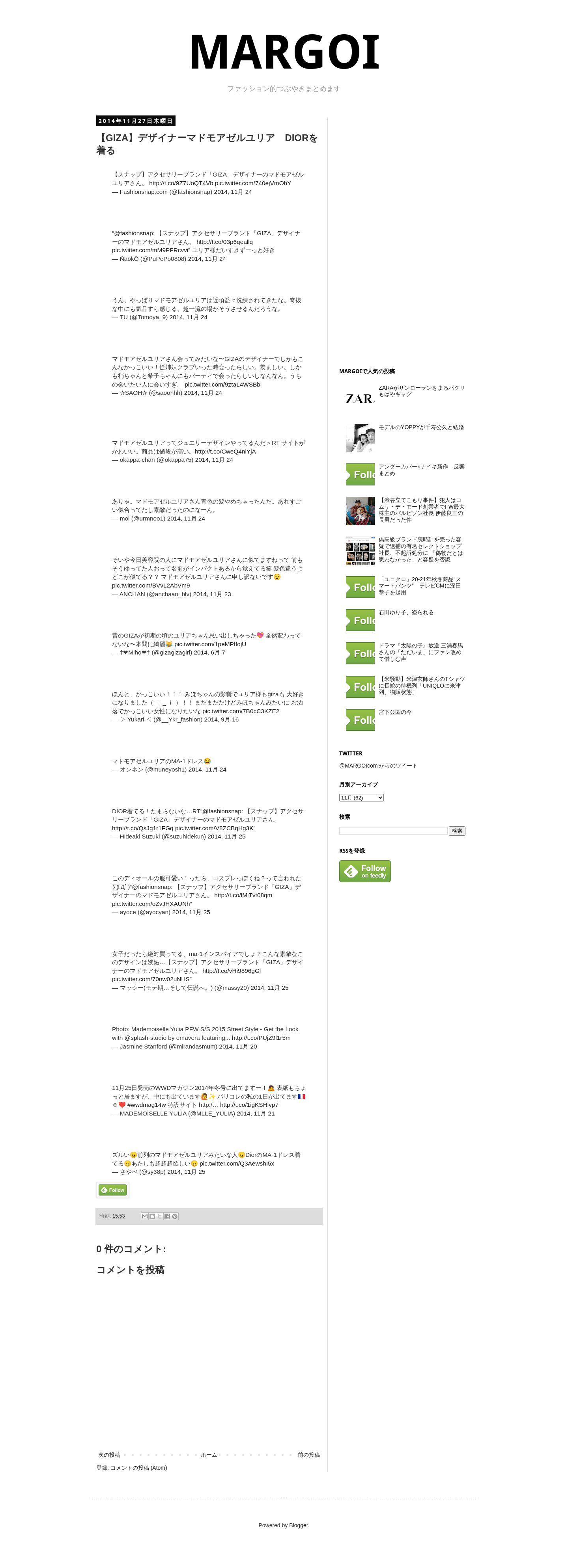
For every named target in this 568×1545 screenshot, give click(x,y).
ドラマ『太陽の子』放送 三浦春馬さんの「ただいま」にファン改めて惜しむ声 (421, 652)
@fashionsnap (133, 233)
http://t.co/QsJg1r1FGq (143, 828)
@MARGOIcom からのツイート (378, 765)
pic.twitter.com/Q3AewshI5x (237, 1163)
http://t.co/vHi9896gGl (231, 970)
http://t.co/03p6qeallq (224, 241)
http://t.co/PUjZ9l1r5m (261, 1037)
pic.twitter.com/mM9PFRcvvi (150, 250)
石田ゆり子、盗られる (406, 612)
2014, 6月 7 (209, 652)
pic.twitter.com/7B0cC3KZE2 (240, 711)
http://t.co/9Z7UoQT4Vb (181, 183)
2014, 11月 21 (256, 1113)
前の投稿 (309, 1455)
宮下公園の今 (395, 712)
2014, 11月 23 (212, 594)
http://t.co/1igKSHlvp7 (249, 1104)
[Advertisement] (398, 235)
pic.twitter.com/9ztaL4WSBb (222, 384)
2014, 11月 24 (233, 191)
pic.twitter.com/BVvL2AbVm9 (151, 585)
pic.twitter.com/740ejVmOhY (253, 183)
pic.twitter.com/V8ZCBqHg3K (214, 828)
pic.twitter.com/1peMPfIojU (210, 644)
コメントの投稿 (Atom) (138, 1468)
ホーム (209, 1455)
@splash (136, 1037)
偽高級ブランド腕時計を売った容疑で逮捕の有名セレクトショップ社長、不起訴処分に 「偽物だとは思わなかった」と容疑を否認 (421, 549)
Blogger (298, 1525)
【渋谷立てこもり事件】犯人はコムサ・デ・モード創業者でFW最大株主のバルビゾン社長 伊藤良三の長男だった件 (422, 510)
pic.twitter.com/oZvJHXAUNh (151, 903)
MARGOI (284, 52)
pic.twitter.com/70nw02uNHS (151, 979)
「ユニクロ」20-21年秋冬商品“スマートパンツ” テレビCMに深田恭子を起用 (420, 586)
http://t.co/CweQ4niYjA (225, 451)
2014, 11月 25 (226, 836)
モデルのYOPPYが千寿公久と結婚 (421, 427)
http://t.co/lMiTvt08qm (243, 895)
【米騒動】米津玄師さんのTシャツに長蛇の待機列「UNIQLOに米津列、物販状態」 (422, 685)
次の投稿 (109, 1455)
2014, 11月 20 (238, 1046)
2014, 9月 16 (221, 719)
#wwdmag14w (146, 1104)
